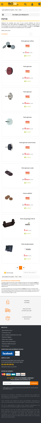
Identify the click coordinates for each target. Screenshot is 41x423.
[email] (16, 383)
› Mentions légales (6, 337)
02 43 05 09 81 (7, 364)
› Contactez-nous (6, 332)
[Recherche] (25, 4)
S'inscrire (34, 383)
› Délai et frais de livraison (8, 341)
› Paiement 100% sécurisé (8, 344)
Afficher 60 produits (29, 272)
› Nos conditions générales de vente (11, 335)
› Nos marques (5, 346)
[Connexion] (32, 4)
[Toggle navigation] (2, 4)
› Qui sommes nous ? (7, 330)
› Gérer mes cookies (7, 339)
